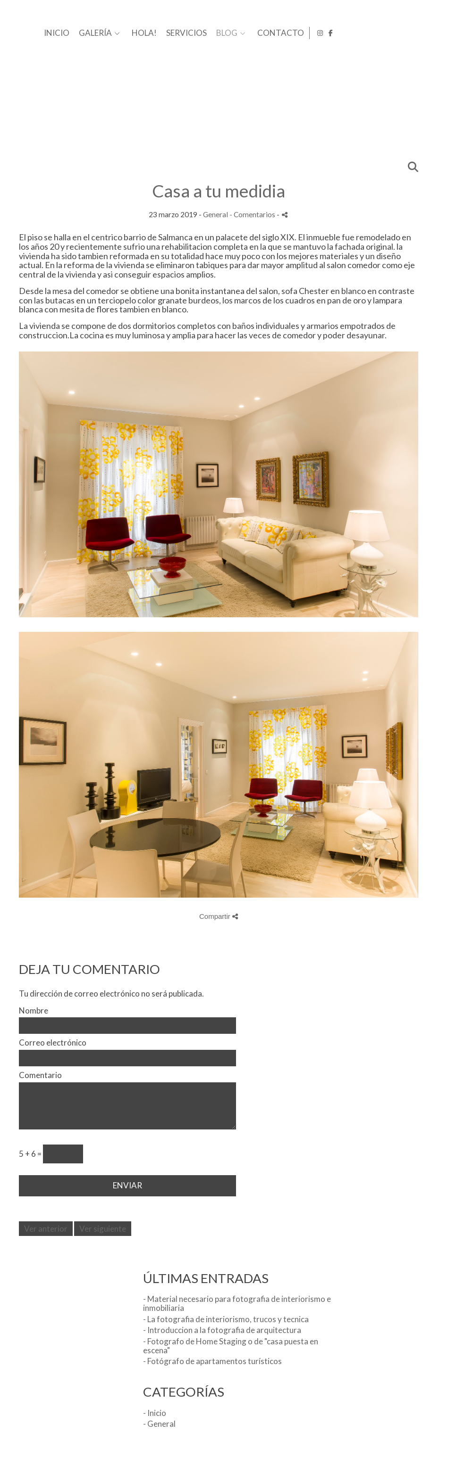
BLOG (374, 33)
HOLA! (291, 33)
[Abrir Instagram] (431, 33)
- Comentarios (253, 214)
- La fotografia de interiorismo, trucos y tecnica (226, 1319)
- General (159, 1424)
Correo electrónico (52, 1043)
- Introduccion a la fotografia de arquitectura (222, 1330)
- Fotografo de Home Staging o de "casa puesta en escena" (230, 1345)
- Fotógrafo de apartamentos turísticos (212, 1361)
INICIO (204, 33)
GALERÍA (242, 33)
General (215, 214)
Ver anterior (46, 1229)
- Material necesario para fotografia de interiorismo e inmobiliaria (237, 1303)
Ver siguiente (102, 1229)
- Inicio (154, 1413)
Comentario (40, 1075)
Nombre (33, 1010)
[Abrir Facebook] (442, 33)
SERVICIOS (333, 33)
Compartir (218, 916)
